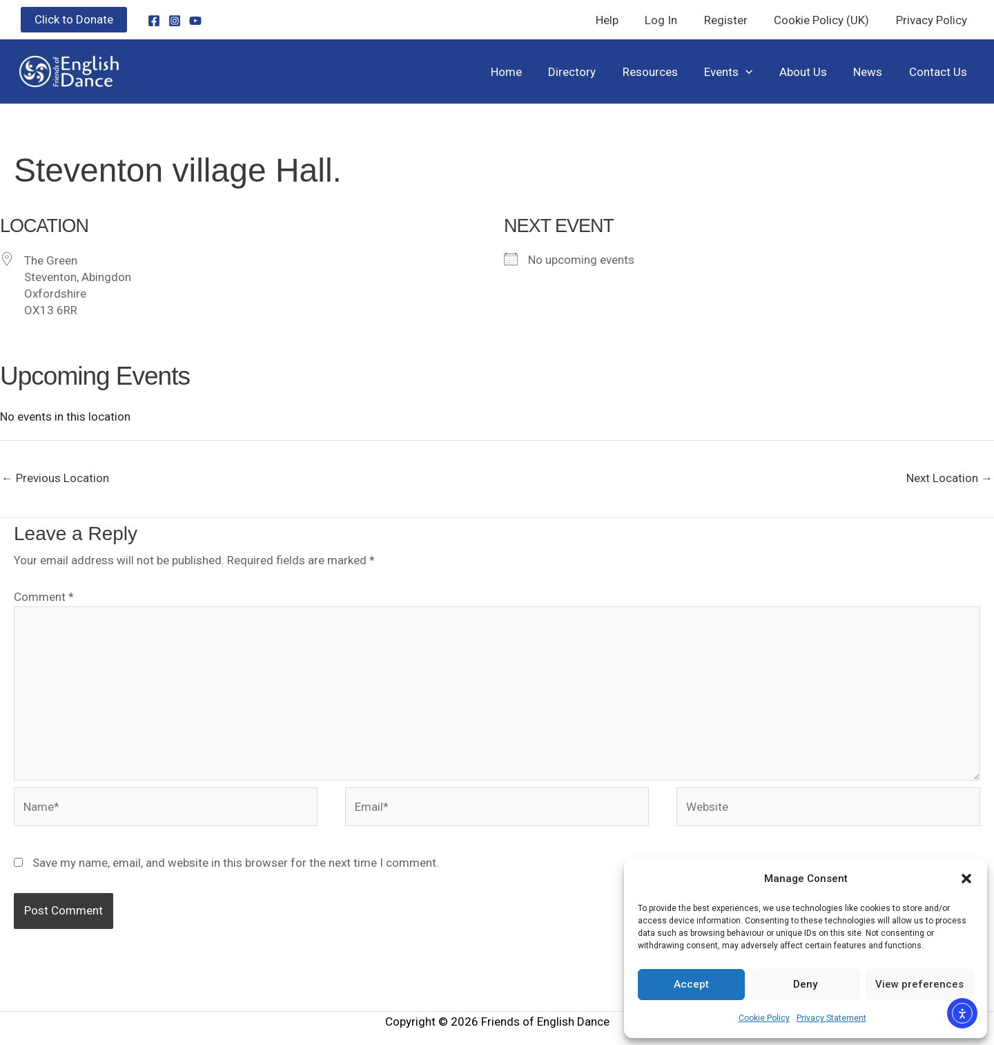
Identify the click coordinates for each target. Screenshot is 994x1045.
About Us (811, 72)
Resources (664, 72)
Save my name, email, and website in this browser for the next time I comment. (235, 863)
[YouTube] (195, 21)
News (872, 72)
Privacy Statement (831, 1018)
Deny (805, 984)
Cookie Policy (764, 1018)
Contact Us (939, 72)
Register (733, 20)
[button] (966, 878)
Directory (589, 72)
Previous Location (55, 478)
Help (621, 20)
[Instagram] (174, 21)
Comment (44, 597)
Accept (691, 984)
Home (526, 72)
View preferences (919, 984)
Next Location (949, 478)
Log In (672, 20)
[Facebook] (154, 21)
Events (739, 72)
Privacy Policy (932, 20)
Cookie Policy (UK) (826, 20)
